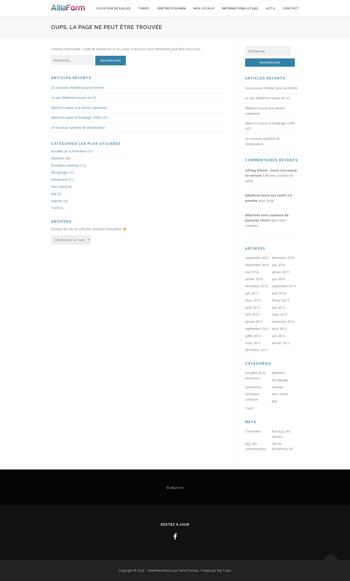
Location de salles (114, 8)
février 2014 (280, 300)
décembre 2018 (283, 258)
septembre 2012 (257, 329)
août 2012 (279, 329)
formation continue (65, 165)
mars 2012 (252, 343)
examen (57, 201)
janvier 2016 (254, 279)
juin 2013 (278, 307)
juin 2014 (251, 293)
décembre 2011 (256, 350)
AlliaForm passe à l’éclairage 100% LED (79, 117)
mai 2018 (251, 272)
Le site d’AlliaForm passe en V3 (73, 97)
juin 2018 (278, 265)
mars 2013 (279, 314)
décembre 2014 (256, 286)
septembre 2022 (257, 258)
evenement (59, 179)
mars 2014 (252, 300)
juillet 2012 (253, 336)
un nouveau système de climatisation (78, 127)
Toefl (55, 208)
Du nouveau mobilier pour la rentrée (77, 87)
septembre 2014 (284, 286)
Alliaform (57, 158)
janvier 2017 (281, 272)
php (53, 194)
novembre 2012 (283, 321)
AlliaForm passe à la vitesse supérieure (79, 107)
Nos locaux (204, 8)
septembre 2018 (257, 265)
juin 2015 (278, 279)
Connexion (252, 431)
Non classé (59, 186)
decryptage (59, 172)
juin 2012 (278, 336)
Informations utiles (240, 8)
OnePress (155, 570)
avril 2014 (279, 293)
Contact (291, 8)
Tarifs (143, 8)
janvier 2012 (281, 343)
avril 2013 (252, 314)
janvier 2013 (254, 321)
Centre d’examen (171, 8)
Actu (270, 8)
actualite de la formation (69, 151)
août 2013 (252, 307)
